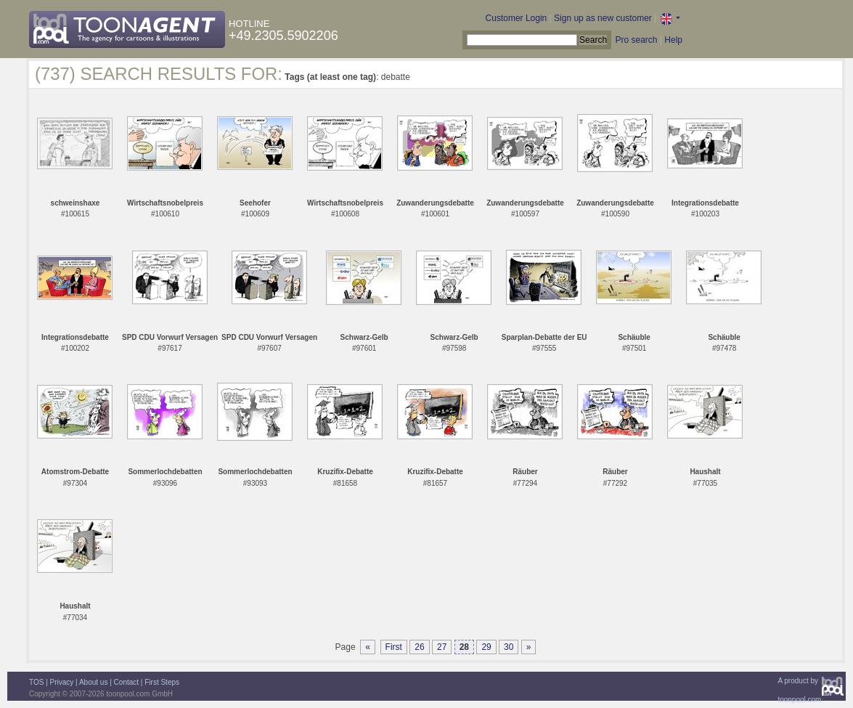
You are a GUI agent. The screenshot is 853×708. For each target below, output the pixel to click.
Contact (126, 682)
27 (441, 647)
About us (93, 682)
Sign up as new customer (603, 18)
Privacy (62, 682)
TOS (36, 682)
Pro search (636, 40)
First (393, 647)
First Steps (161, 682)
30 (508, 647)
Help (673, 40)
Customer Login (516, 18)
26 (419, 647)
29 (486, 647)
